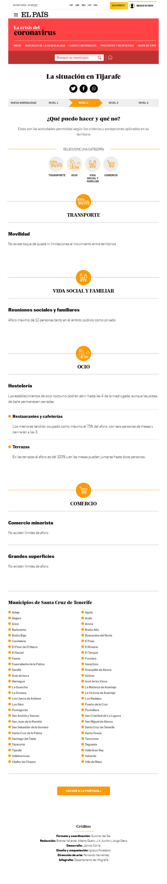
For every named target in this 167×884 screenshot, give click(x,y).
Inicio (17, 45)
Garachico (91, 664)
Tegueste (91, 744)
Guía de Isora (20, 675)
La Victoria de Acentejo (100, 693)
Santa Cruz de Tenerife (99, 727)
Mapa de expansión (151, 45)
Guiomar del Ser (101, 836)
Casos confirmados (82, 45)
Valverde (90, 756)
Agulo (89, 612)
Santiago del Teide (24, 738)
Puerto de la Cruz (96, 704)
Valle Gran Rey (94, 750)
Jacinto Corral (92, 845)
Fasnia (16, 658)
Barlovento (19, 629)
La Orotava (19, 693)
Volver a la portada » (83, 791)
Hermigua (18, 681)
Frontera (90, 658)
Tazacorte (18, 744)
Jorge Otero (119, 840)
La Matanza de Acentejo (100, 687)
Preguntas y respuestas (117, 45)
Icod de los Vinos (96, 681)
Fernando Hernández (96, 855)
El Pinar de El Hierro (25, 647)
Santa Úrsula (93, 733)
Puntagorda (20, 710)
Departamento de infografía (91, 860)
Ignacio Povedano (100, 850)
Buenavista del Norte (98, 635)
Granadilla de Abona (98, 669)
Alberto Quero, (87, 840)
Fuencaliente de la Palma (28, 664)
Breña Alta (92, 629)
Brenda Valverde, (67, 840)
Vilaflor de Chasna (23, 761)
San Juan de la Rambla (27, 721)
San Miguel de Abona (99, 721)
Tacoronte (92, 738)
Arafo (88, 618)
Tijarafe (17, 750)
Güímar (90, 675)
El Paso (90, 641)
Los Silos (17, 704)
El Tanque (91, 652)
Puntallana (92, 710)
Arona (89, 624)
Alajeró (16, 618)
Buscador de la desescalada (45, 45)
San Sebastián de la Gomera (30, 727)
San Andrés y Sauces (25, 715)
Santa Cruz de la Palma (27, 733)
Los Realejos (93, 698)
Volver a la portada (109, 57)
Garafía (16, 669)
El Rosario (91, 647)
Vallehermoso (21, 756)
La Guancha (20, 687)
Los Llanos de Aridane (26, 698)
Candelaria (19, 641)
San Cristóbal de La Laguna (103, 715)
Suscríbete (118, 5)
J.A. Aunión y (104, 840)
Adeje (15, 612)
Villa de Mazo (93, 761)
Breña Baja (19, 635)
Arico (15, 624)
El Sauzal (17, 652)
